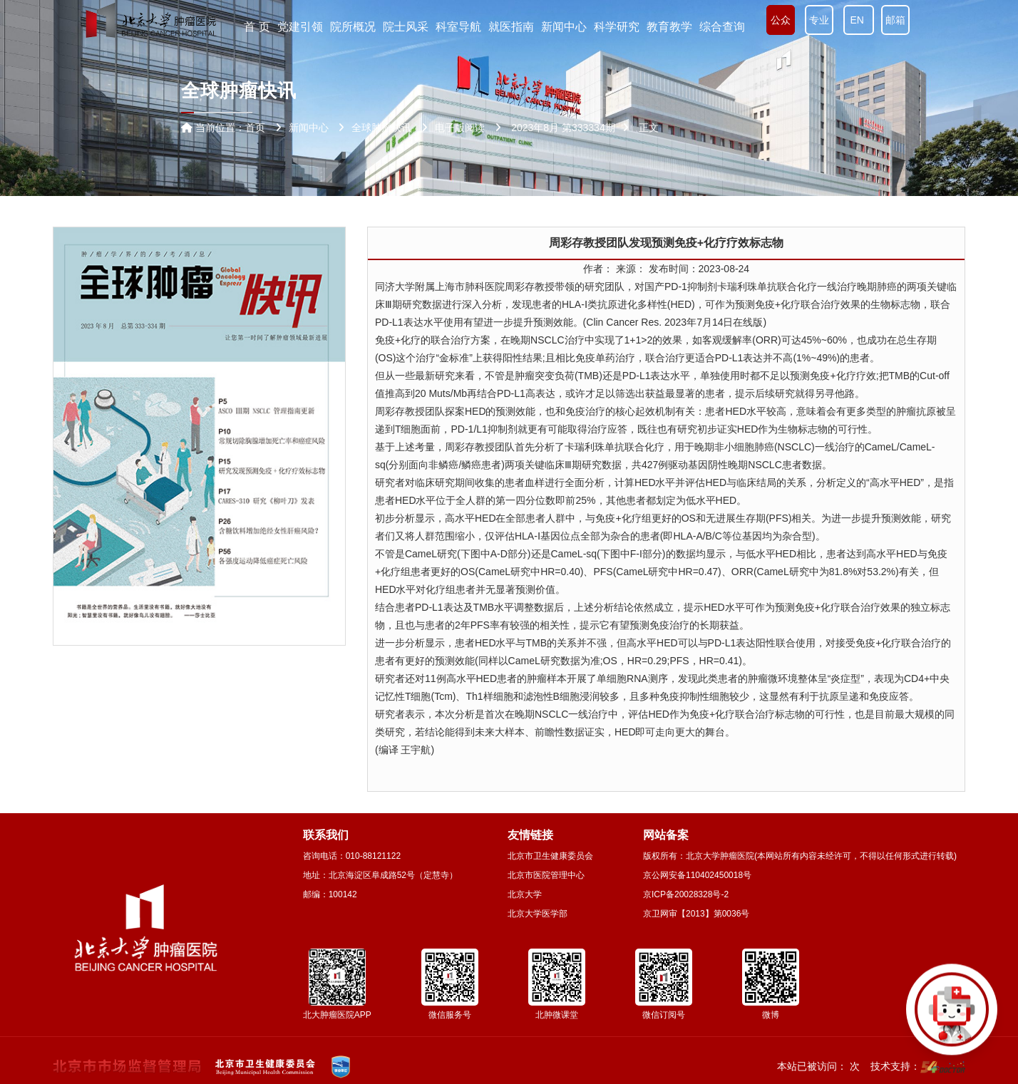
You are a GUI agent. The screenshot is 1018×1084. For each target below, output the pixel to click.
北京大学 (525, 894)
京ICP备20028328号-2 (686, 894)
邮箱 (895, 20)
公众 (781, 20)
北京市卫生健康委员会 (550, 856)
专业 (819, 20)
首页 (255, 127)
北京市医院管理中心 (546, 875)
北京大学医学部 (537, 914)
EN (859, 20)
